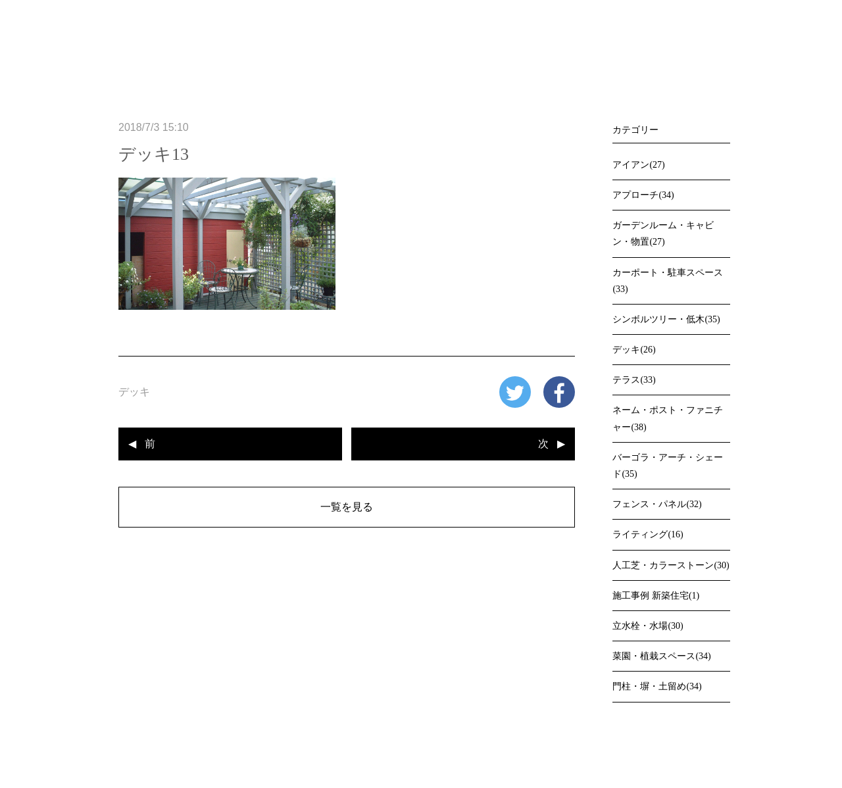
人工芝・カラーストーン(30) (670, 565)
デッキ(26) (633, 350)
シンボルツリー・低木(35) (666, 319)
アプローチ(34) (643, 195)
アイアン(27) (638, 165)
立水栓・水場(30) (647, 626)
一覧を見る (346, 506)
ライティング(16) (647, 534)
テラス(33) (633, 380)
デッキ (134, 391)
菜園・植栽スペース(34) (661, 656)
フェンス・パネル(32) (656, 504)
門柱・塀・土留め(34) (656, 686)
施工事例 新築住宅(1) (655, 596)
